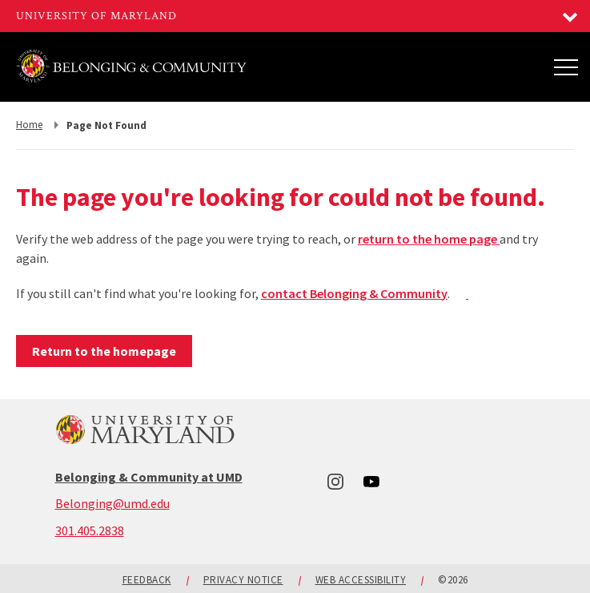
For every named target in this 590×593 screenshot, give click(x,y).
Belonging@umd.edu (112, 503)
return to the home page (429, 239)
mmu (410, 293)
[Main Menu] (566, 66)
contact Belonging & (320, 293)
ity (440, 293)
